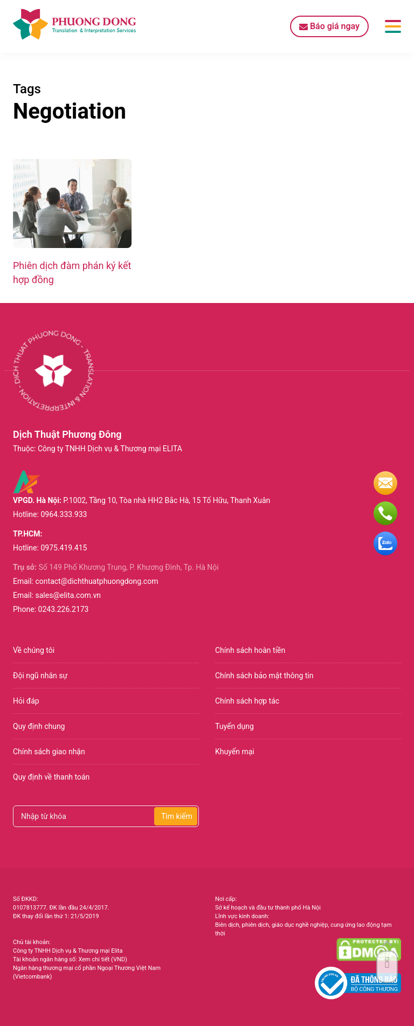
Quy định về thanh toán (51, 777)
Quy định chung (39, 726)
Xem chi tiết (93, 959)
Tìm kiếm (176, 816)
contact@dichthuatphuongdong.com (97, 581)
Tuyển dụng (234, 726)
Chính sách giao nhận (49, 751)
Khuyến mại (234, 751)
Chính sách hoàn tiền (250, 650)
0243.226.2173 (63, 609)
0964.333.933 (63, 514)
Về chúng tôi (33, 650)
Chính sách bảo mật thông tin (264, 675)
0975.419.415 (63, 547)
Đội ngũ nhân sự (40, 675)
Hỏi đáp (26, 701)
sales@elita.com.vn (68, 595)
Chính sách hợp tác (247, 701)
